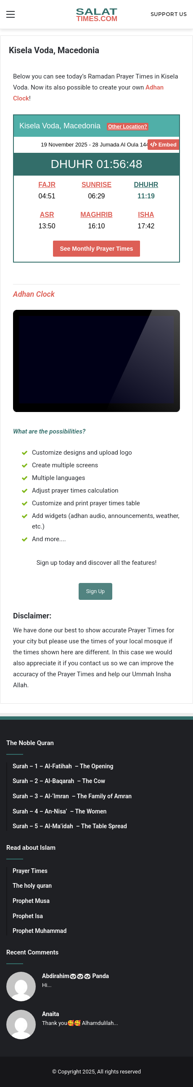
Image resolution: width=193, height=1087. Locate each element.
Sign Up (95, 591)
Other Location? (127, 127)
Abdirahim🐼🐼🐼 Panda (75, 976)
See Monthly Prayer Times (96, 248)
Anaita (50, 1014)
